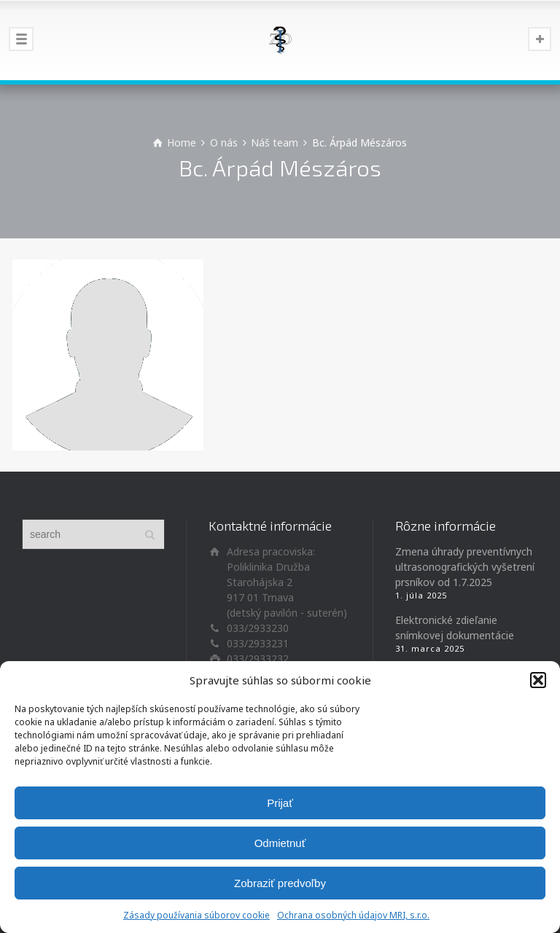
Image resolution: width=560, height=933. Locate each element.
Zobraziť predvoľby (280, 883)
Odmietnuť (280, 843)
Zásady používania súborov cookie (196, 915)
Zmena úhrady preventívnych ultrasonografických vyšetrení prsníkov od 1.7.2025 (464, 566)
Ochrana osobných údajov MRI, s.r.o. (353, 915)
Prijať (280, 803)
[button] (538, 680)
